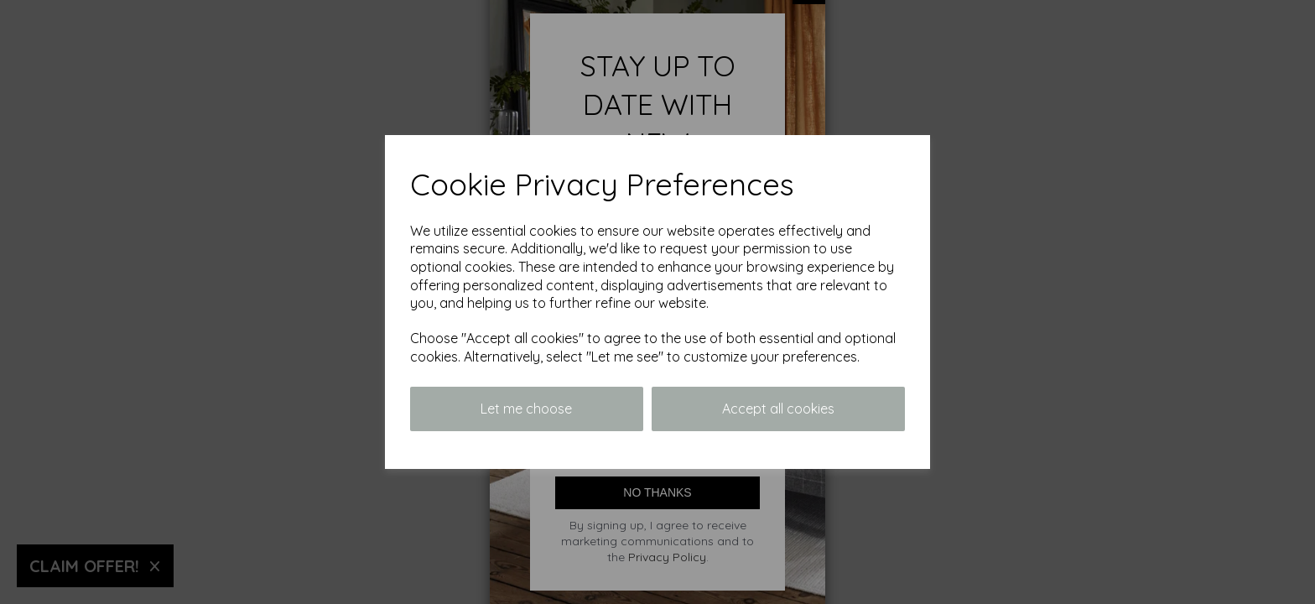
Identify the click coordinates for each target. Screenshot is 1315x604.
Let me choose (526, 408)
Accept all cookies (778, 408)
